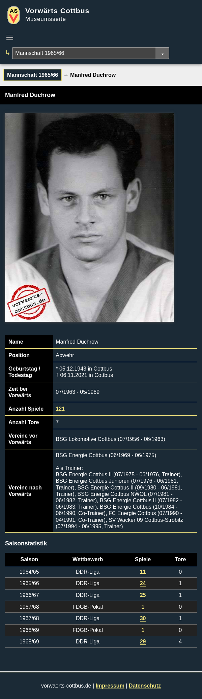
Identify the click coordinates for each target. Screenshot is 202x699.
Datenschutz (145, 686)
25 (143, 595)
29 (143, 641)
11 (143, 572)
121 (60, 409)
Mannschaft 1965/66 (32, 75)
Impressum (110, 686)
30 (143, 618)
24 (143, 583)
